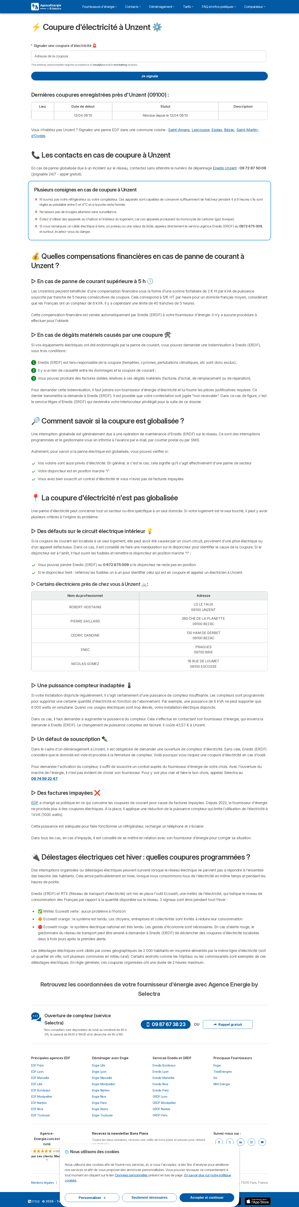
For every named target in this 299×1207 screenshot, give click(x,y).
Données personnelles (131, 1175)
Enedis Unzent (225, 168)
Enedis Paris (161, 1090)
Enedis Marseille (163, 1078)
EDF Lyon (37, 1071)
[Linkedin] (240, 1142)
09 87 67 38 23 (165, 1024)
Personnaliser (92, 1197)
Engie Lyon (99, 1071)
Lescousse (201, 130)
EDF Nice (37, 1109)
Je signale (149, 76)
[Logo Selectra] (46, 6)
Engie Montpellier (103, 1084)
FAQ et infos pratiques (219, 7)
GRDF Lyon (160, 1096)
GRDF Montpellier (164, 1103)
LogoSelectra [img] (34, 1201)
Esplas (216, 130)
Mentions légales (42, 1182)
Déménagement (162, 7)
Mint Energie (221, 1084)
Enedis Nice (160, 1084)
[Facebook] (219, 1142)
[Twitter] (230, 1142)
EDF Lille (36, 1084)
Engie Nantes (101, 1090)
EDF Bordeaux (40, 1090)
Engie (217, 1065)
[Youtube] (262, 1142)
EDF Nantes (39, 1103)
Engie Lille (98, 1065)
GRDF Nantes (161, 1109)
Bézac (229, 130)
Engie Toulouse (102, 1115)
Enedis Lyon (161, 1071)
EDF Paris (37, 1065)
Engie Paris (99, 1103)
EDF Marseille (40, 1078)
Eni (215, 1078)
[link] (47, 1146)
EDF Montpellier (41, 1096)
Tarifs (188, 7)
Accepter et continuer (207, 1197)
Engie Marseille (102, 1078)
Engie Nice (99, 1096)
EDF (34, 803)
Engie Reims (100, 1109)
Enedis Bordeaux (164, 1065)
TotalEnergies (222, 1071)
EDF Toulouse (40, 1115)
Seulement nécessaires (149, 1197)
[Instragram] (251, 1142)
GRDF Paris (160, 1115)
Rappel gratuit (227, 1024)
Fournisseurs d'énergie (99, 7)
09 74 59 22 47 (44, 778)
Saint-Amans (179, 130)
